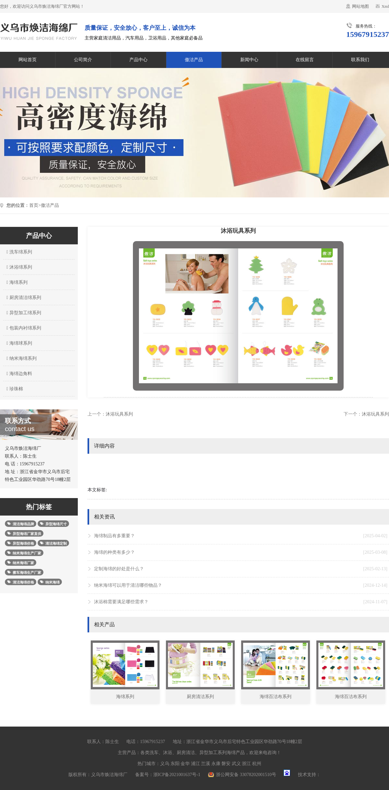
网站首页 (27, 59)
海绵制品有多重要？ (240, 536)
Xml (385, 6)
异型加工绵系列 (23, 312)
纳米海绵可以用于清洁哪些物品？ (240, 585)
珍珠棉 (14, 388)
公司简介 (83, 59)
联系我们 (360, 59)
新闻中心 (249, 59)
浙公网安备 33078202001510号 (246, 774)
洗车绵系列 (18, 252)
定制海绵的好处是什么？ (240, 569)
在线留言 (305, 59)
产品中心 (138, 59)
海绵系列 (16, 282)
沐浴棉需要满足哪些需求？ (240, 602)
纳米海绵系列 (21, 358)
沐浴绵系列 (18, 267)
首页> (35, 205)
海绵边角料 (18, 373)
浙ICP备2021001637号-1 (176, 774)
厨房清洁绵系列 (23, 297)
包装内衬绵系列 (23, 328)
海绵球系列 (18, 343)
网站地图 (360, 6)
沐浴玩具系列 (119, 414)
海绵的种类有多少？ (240, 552)
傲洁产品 (194, 59)
